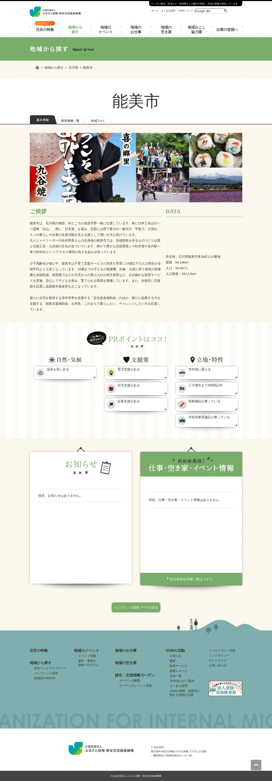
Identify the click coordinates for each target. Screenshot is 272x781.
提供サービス (178, 665)
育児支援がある (129, 369)
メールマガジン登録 (222, 650)
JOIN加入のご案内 (182, 681)
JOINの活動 (175, 651)
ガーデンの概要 (129, 680)
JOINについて (185, 10)
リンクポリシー (219, 655)
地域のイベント (105, 29)
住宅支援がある (129, 385)
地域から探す (75, 29)
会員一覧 (175, 675)
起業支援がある (129, 401)
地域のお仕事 (135, 29)
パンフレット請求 (46, 673)
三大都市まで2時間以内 (205, 385)
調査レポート (178, 671)
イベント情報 (87, 655)
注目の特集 (45, 30)
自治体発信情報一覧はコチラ (191, 579)
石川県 (73, 67)
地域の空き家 (166, 29)
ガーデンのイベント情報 (135, 685)
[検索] (209, 11)
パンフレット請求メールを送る (136, 607)
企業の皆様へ (227, 30)
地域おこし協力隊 (197, 29)
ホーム (154, 10)
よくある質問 (168, 10)
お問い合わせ (218, 665)
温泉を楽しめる (58, 369)
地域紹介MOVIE (44, 678)
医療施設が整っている (204, 401)
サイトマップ (218, 660)
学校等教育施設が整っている (209, 417)
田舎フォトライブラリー (50, 668)
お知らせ (175, 655)
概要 (173, 661)
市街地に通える (199, 369)
